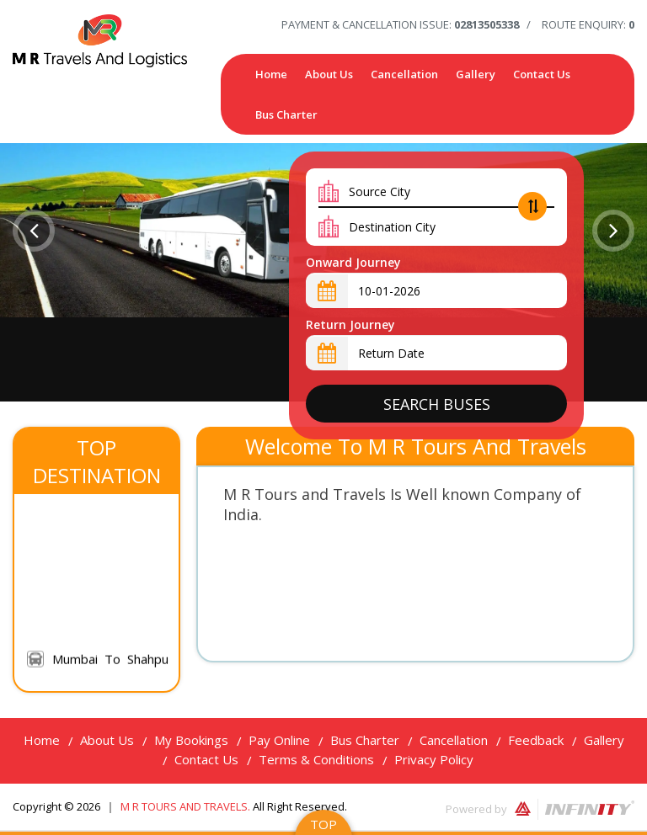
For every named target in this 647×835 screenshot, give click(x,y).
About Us (329, 74)
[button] (34, 231)
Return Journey (350, 324)
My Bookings (191, 739)
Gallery (475, 74)
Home (271, 74)
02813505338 (486, 24)
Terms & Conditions (316, 759)
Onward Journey (353, 262)
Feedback (536, 739)
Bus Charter (286, 114)
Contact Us (541, 74)
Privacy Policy (433, 759)
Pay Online (279, 739)
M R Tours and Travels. (186, 806)
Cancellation (404, 74)
